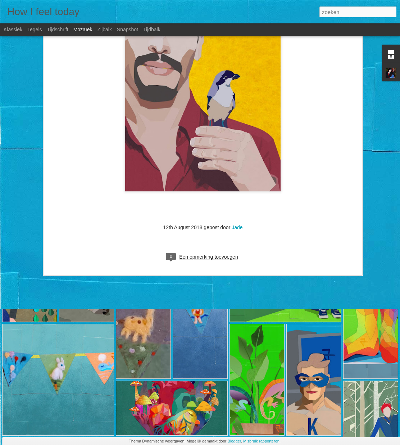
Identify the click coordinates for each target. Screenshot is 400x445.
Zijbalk (104, 29)
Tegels (34, 29)
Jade (237, 173)
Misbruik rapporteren (261, 441)
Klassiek (13, 29)
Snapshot (127, 29)
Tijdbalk (151, 29)
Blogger (234, 441)
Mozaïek (82, 29)
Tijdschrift (57, 29)
